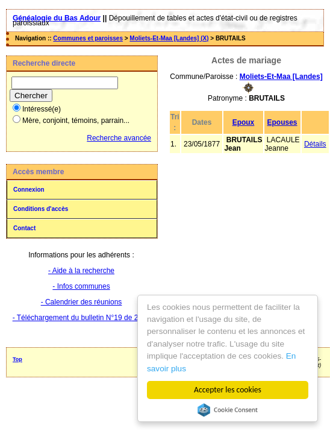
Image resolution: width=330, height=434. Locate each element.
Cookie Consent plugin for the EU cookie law (228, 410)
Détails (315, 144)
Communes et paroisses (88, 38)
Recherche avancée (119, 138)
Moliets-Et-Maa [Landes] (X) (168, 38)
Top (17, 359)
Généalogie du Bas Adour (57, 18)
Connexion (29, 189)
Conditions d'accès (40, 209)
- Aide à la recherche (81, 270)
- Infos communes (81, 286)
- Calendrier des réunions (81, 302)
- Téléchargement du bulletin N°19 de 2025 (82, 317)
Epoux (243, 122)
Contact (24, 228)
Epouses (282, 122)
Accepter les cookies (227, 390)
